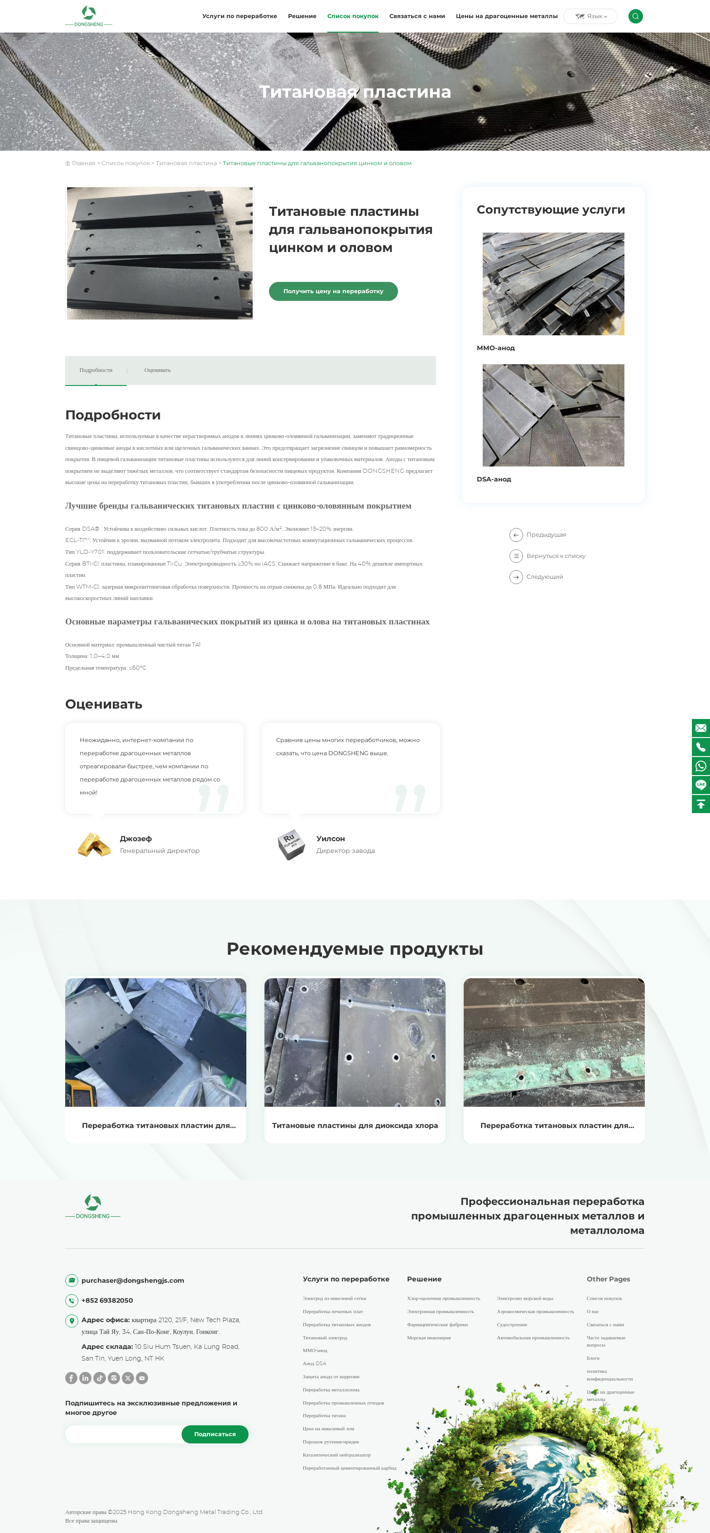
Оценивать (157, 370)
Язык (591, 16)
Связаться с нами (417, 16)
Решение (302, 16)
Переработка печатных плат (333, 1311)
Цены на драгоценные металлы (507, 16)
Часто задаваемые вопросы (606, 1341)
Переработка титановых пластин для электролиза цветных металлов (156, 1132)
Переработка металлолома (331, 1389)
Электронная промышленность (440, 1311)
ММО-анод (315, 1350)
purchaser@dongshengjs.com (133, 1280)
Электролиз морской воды (525, 1298)
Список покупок (353, 16)
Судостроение (512, 1324)
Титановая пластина (186, 163)
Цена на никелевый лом (328, 1429)
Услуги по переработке (239, 16)
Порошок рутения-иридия (331, 1441)
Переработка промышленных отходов (343, 1402)
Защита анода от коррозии (331, 1376)
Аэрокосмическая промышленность (536, 1311)
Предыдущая (537, 534)
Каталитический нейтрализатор (337, 1454)
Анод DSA (314, 1364)
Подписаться (215, 1434)
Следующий (536, 576)
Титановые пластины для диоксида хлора (355, 1125)
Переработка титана (324, 1416)
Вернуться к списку (547, 555)
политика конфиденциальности (610, 1375)
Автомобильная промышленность (533, 1337)
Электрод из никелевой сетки (334, 1298)
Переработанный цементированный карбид (350, 1468)
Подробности (96, 370)
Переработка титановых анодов (337, 1324)
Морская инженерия (429, 1337)
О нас (593, 1311)
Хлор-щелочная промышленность (443, 1298)
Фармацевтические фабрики (437, 1324)
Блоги (593, 1358)
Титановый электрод (325, 1337)
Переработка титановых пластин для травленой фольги (554, 1132)
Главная (84, 163)
